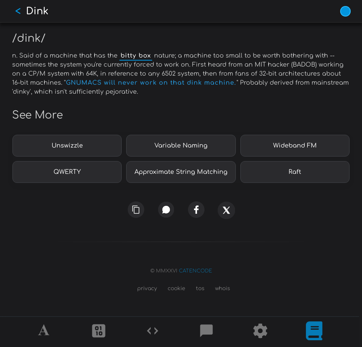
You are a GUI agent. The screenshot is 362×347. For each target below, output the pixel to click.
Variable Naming (181, 145)
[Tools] (260, 331)
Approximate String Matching (181, 172)
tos (200, 288)
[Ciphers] (98, 331)
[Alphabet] (44, 331)
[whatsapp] (166, 210)
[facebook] (196, 210)
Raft (295, 172)
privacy (147, 288)
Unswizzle (67, 145)
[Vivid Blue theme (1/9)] (345, 11)
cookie (176, 288)
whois (222, 288)
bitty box (136, 55)
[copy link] (136, 209)
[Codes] (152, 331)
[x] (226, 213)
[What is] (314, 331)
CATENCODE (195, 271)
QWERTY (67, 172)
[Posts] (206, 331)
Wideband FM (295, 145)
